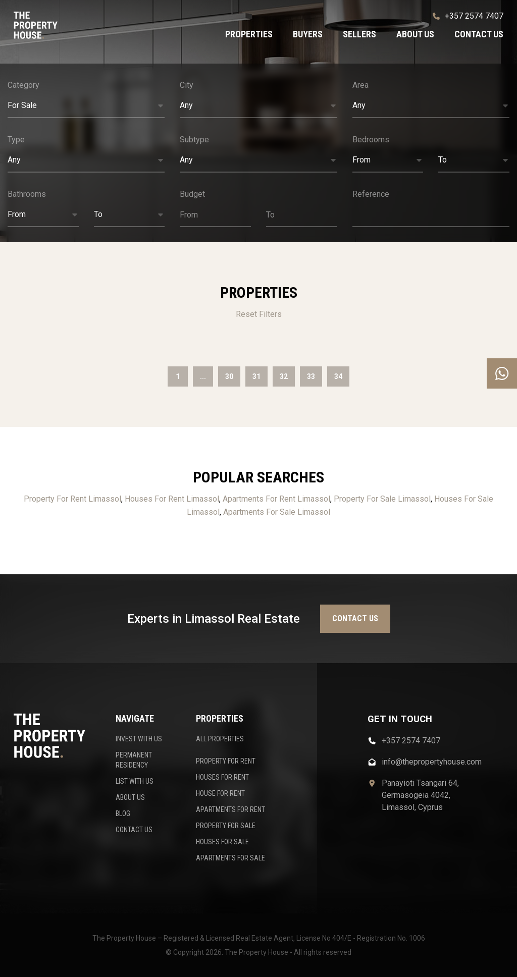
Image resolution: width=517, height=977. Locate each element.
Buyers (308, 34)
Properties (249, 34)
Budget (192, 194)
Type (16, 139)
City (186, 85)
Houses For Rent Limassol (172, 499)
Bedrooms (370, 139)
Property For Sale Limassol (382, 499)
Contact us (478, 34)
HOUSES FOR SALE (222, 842)
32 (284, 376)
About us (415, 34)
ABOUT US (130, 797)
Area (360, 85)
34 (338, 376)
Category (23, 85)
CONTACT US (134, 830)
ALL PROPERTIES (220, 739)
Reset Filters (259, 314)
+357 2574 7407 (468, 16)
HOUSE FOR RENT (220, 793)
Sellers (359, 34)
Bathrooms (27, 194)
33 (311, 376)
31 (256, 376)
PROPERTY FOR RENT (225, 761)
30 (229, 376)
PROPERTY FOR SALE (225, 826)
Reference (370, 194)
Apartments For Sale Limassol (276, 512)
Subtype (194, 139)
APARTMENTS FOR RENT (230, 809)
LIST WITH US (134, 781)
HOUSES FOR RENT (222, 777)
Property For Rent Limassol (72, 499)
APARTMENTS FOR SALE (230, 858)
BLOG (123, 813)
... (203, 376)
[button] (86, 106)
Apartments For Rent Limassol (276, 499)
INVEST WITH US (139, 739)
